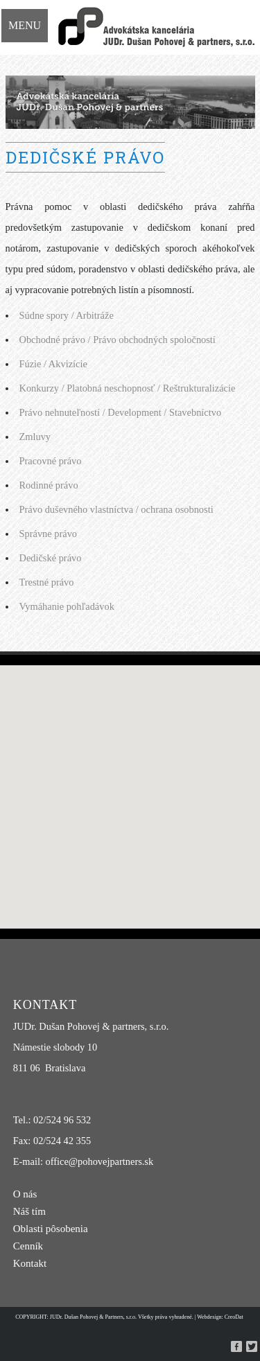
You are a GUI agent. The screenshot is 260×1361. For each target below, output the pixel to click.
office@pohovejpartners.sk (100, 1161)
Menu (24, 25)
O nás (25, 1194)
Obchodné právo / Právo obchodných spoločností (117, 339)
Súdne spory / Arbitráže (66, 315)
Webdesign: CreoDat (220, 1317)
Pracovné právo (50, 460)
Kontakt (29, 1263)
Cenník (28, 1246)
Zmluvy (35, 436)
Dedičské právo (50, 557)
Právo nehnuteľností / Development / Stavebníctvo (120, 412)
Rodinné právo (48, 485)
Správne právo (48, 533)
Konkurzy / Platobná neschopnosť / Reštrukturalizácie (127, 388)
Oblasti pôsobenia (50, 1228)
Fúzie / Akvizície (53, 363)
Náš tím (29, 1211)
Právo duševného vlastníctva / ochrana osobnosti (116, 509)
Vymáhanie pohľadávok (66, 606)
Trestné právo (46, 582)
